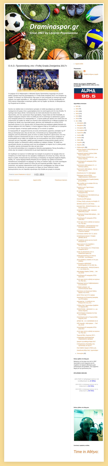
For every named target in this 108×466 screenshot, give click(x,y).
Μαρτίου (79, 145)
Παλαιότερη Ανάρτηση (61, 180)
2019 (77, 116)
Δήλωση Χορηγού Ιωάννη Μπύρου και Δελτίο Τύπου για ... (87, 150)
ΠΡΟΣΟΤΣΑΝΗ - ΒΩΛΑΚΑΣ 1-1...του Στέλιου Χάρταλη (87, 309)
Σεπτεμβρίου (81, 130)
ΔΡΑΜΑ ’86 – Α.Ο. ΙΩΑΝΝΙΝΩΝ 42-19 (87, 321)
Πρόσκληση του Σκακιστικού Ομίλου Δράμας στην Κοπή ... (87, 291)
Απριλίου (79, 142)
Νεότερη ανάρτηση (14, 180)
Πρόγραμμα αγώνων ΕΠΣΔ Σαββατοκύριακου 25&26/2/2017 (86, 176)
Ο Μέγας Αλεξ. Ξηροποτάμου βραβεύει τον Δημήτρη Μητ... (87, 306)
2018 (77, 118)
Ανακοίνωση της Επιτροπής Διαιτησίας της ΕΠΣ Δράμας (87, 298)
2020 (77, 113)
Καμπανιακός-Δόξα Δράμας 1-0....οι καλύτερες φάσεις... (86, 165)
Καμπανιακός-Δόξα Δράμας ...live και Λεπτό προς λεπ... (87, 169)
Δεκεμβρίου (80, 123)
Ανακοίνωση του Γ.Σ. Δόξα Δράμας (86, 173)
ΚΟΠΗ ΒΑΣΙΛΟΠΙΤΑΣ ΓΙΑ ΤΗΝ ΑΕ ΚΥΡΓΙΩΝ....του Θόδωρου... (86, 256)
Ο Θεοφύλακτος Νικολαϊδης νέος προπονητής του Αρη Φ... (86, 344)
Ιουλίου (79, 135)
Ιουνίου (79, 137)
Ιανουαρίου (80, 353)
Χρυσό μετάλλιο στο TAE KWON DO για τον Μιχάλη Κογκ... (88, 195)
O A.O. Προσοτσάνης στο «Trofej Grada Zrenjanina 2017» (88, 248)
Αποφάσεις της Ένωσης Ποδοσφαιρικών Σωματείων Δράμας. (88, 230)
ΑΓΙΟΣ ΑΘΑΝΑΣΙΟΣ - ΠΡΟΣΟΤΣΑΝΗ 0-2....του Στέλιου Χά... (88, 268)
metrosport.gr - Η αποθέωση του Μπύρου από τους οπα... (86, 302)
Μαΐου (79, 140)
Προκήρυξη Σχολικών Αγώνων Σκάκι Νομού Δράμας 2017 (87, 154)
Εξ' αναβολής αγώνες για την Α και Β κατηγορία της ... (87, 240)
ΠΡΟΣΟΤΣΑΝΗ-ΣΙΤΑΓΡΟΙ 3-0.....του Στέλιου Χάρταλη (87, 158)
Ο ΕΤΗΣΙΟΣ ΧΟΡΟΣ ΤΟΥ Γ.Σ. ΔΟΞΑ (87, 234)
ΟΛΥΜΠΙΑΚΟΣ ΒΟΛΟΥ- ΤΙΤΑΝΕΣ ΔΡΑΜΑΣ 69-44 (86, 236)
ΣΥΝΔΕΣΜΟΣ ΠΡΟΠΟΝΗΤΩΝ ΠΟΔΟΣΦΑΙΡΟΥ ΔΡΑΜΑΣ (85, 338)
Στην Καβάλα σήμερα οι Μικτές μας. (86, 348)
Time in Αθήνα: (86, 452)
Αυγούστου (80, 132)
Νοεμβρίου (80, 125)
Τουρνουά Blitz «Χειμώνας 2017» (86, 335)
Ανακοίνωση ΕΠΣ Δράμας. (84, 199)
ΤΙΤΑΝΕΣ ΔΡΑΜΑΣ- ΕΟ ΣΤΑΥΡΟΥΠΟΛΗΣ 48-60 (84, 287)
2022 (77, 109)
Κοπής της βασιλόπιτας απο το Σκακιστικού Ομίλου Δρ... (85, 252)
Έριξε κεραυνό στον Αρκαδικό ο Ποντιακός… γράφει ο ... (85, 244)
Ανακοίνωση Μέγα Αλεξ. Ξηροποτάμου (87, 350)
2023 (77, 106)
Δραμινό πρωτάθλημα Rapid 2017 (86, 341)
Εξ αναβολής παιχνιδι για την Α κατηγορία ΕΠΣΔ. (85, 191)
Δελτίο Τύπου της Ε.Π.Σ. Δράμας (86, 295)
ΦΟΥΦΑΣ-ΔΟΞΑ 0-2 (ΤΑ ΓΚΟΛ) (85, 204)
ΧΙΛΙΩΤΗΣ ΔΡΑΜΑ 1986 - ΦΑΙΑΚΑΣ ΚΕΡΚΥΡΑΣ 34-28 (87, 210)
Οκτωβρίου (80, 128)
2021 (77, 111)
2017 (77, 121)
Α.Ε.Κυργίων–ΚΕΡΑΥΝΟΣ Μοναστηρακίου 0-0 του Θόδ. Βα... (87, 264)
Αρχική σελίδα (37, 180)
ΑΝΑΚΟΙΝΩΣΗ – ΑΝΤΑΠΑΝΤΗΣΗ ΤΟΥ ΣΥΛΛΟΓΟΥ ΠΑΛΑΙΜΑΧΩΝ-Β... (87, 226)
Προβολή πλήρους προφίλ (91, 74)
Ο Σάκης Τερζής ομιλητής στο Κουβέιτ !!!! (88, 201)
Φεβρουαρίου (81, 147)
